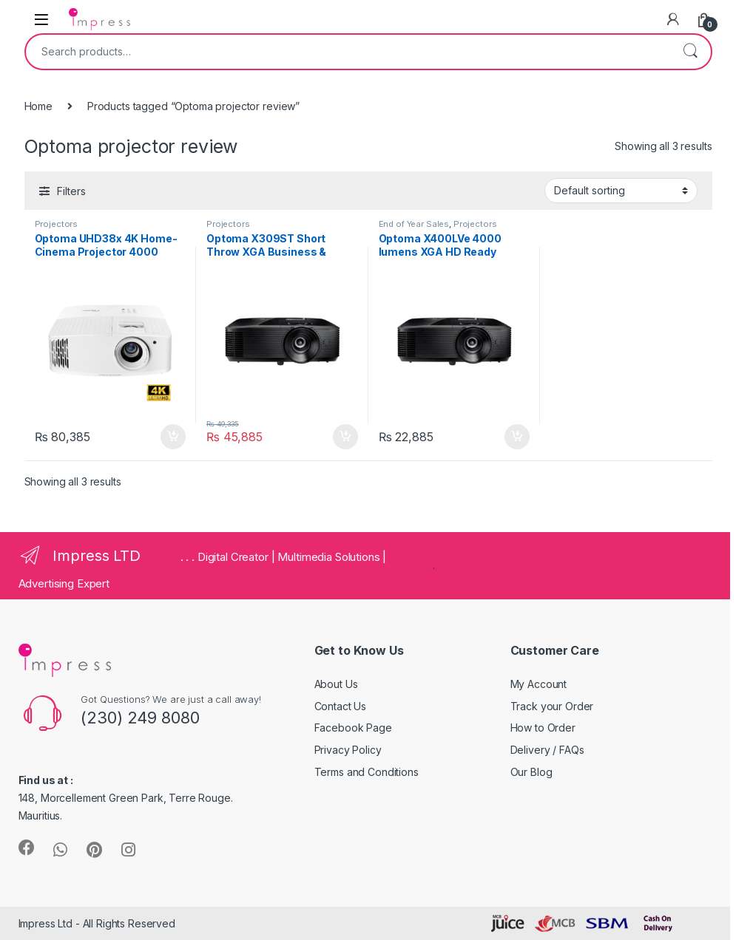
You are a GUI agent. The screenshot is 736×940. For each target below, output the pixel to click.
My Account (538, 684)
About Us (336, 684)
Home (38, 106)
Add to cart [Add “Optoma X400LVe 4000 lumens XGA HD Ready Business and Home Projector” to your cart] (517, 436)
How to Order (542, 727)
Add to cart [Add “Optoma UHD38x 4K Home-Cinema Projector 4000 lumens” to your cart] (173, 436)
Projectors (56, 224)
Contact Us (340, 706)
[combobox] (347, 52)
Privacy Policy (348, 749)
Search (690, 52)
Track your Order (552, 706)
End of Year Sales (414, 224)
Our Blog (531, 772)
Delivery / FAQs (547, 749)
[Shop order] (621, 190)
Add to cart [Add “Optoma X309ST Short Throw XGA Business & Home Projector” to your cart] (345, 436)
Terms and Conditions (366, 772)
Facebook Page (353, 727)
